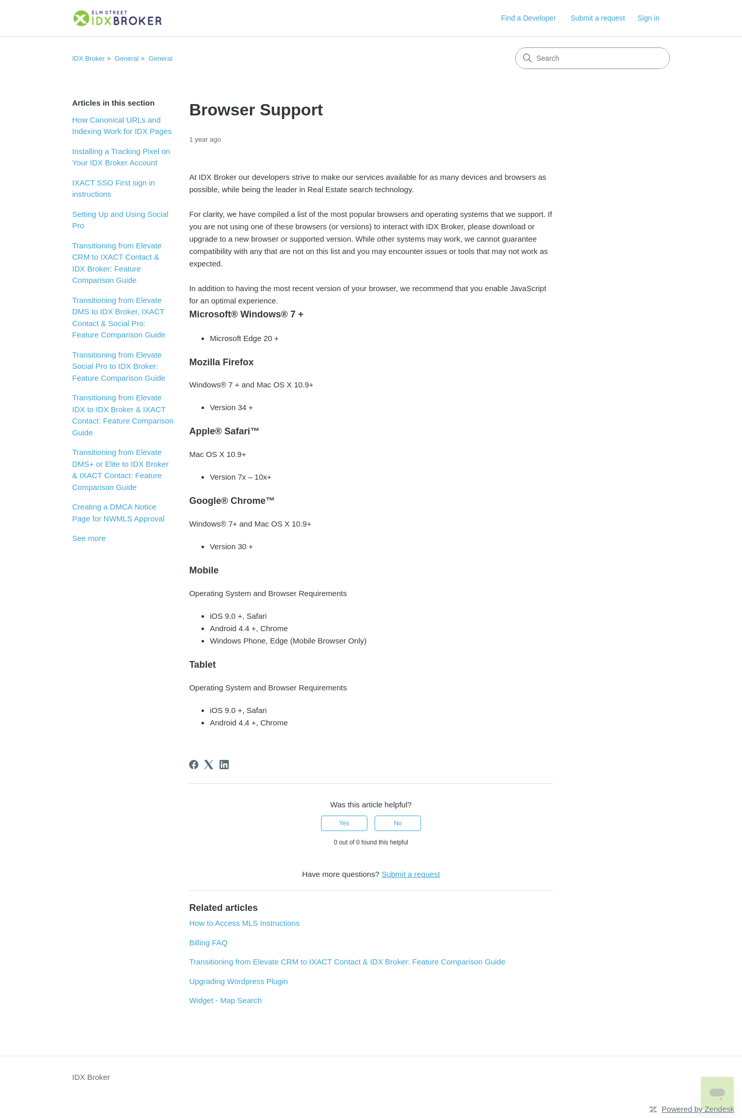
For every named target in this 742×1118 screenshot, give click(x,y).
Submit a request (597, 18)
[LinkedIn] (224, 764)
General (127, 58)
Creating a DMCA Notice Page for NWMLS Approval (118, 512)
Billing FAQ (208, 942)
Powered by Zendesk (698, 1109)
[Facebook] (193, 764)
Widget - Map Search (225, 1000)
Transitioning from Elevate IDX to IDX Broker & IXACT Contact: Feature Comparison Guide (123, 415)
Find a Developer (528, 18)
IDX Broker (88, 58)
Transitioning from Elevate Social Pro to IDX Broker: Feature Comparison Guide (118, 366)
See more (89, 538)
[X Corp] (208, 764)
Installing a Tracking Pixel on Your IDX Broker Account (121, 157)
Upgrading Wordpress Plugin (238, 981)
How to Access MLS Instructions (244, 923)
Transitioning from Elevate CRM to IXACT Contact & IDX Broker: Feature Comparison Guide (117, 263)
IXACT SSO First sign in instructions (113, 188)
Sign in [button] (648, 18)
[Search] (592, 58)
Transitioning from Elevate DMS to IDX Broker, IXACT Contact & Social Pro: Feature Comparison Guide (118, 318)
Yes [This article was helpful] (344, 823)
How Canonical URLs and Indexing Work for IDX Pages (122, 125)
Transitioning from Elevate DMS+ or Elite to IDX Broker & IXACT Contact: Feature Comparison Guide (120, 470)
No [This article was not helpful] (397, 823)
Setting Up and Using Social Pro (120, 220)
